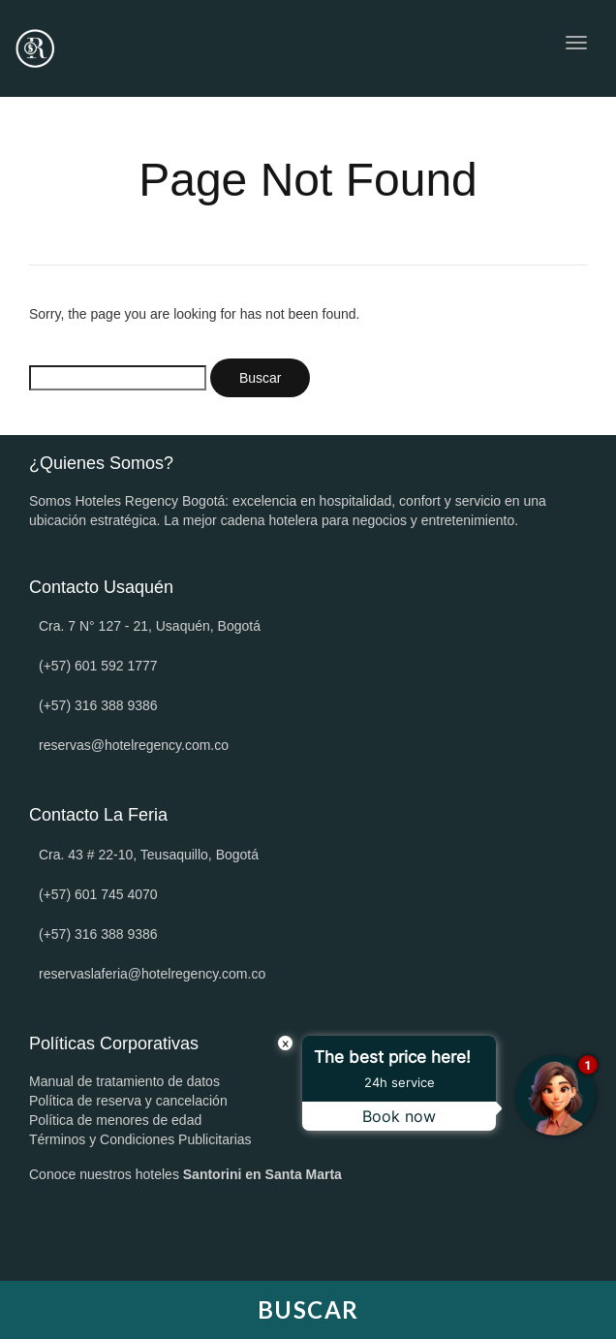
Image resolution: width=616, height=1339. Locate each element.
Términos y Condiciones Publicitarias (140, 1139)
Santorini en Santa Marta (262, 1174)
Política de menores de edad (115, 1120)
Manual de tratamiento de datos (124, 1081)
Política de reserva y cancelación (128, 1100)
